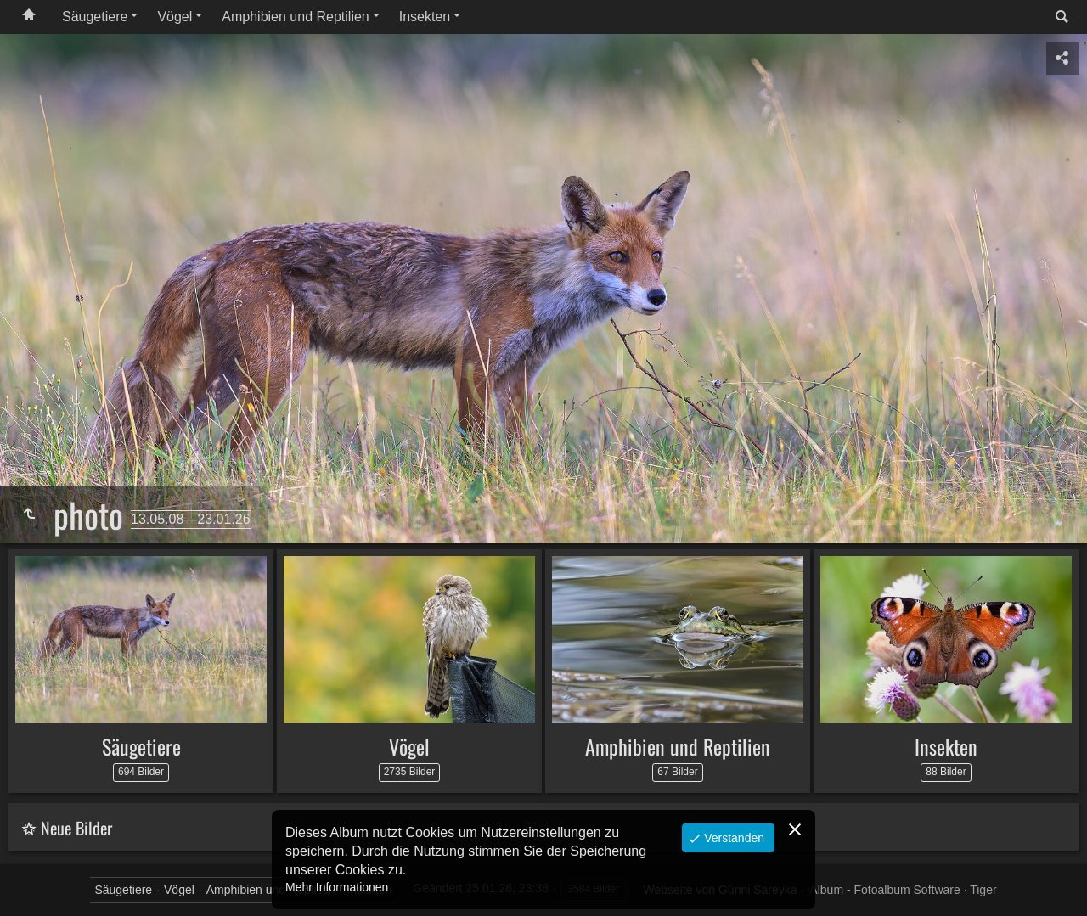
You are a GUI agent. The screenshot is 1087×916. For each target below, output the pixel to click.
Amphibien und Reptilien (295, 16)
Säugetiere (94, 16)
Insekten (424, 16)
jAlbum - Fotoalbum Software (883, 889)
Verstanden (732, 838)
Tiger (983, 889)
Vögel (174, 16)
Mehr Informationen (336, 887)
